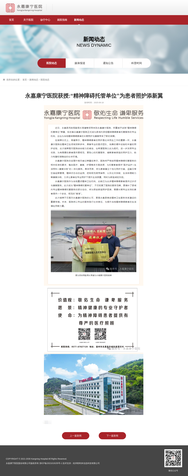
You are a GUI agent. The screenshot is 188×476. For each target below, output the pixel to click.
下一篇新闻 (113, 435)
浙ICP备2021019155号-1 (50, 463)
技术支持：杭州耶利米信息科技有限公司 (81, 463)
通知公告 (108, 63)
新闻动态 (79, 19)
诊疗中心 (45, 19)
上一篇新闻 (75, 435)
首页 (11, 19)
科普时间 (136, 63)
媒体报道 (80, 63)
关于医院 (28, 19)
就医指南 (62, 19)
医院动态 (51, 63)
